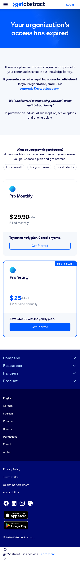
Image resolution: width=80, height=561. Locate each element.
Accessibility (11, 492)
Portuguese (10, 436)
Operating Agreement (16, 484)
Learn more (47, 554)
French (7, 444)
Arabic (7, 452)
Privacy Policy (11, 469)
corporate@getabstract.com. (40, 88)
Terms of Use (10, 477)
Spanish (8, 413)
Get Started (40, 245)
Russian (8, 421)
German (8, 405)
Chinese (8, 429)
